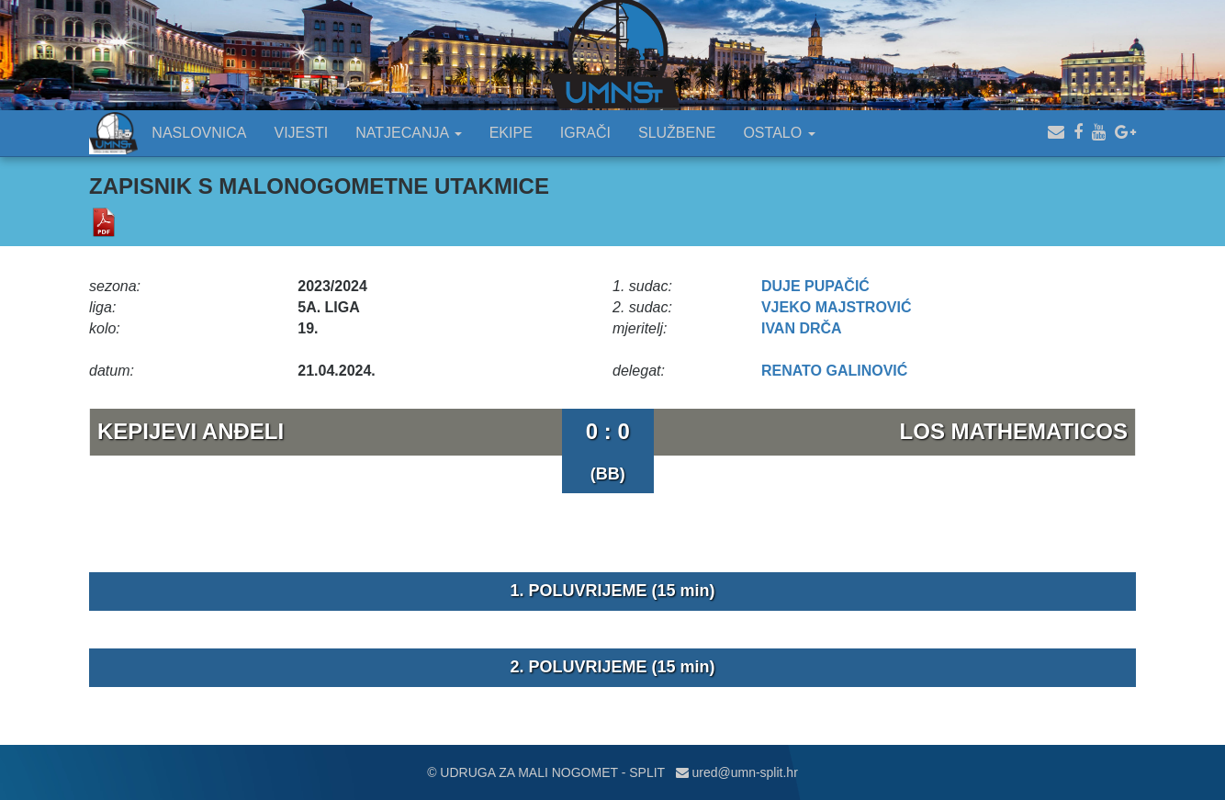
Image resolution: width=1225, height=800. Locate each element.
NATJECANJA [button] (408, 133)
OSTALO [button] (779, 133)
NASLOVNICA (199, 133)
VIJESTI (302, 133)
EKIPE (511, 133)
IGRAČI (585, 133)
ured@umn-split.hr (737, 772)
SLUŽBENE (676, 133)
